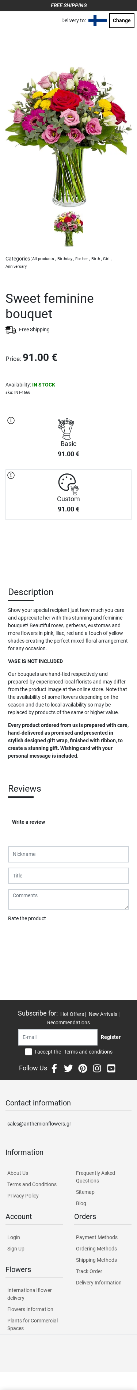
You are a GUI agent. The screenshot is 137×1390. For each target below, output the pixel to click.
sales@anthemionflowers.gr (39, 1124)
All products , (44, 258)
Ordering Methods (96, 1249)
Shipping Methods (96, 1260)
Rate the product (27, 918)
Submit (20, 937)
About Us (17, 1173)
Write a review (28, 822)
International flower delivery (29, 1294)
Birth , (96, 258)
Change (122, 20)
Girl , (107, 258)
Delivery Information (99, 1283)
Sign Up (15, 1249)
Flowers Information (30, 1309)
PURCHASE (69, 545)
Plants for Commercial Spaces (32, 1324)
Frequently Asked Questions (95, 1177)
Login (13, 1237)
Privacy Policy (23, 1196)
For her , (82, 258)
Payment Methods (97, 1237)
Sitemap (85, 1192)
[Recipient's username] (58, 1037)
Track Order (89, 1271)
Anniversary (16, 266)
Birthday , (65, 258)
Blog (81, 1203)
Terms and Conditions (32, 1184)
